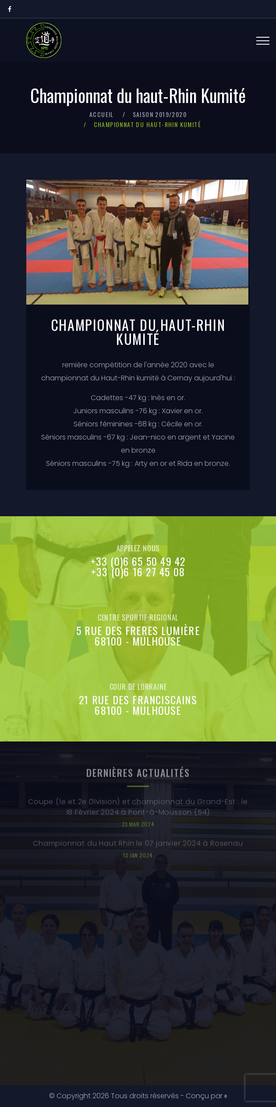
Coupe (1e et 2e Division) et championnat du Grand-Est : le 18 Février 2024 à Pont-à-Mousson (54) (138, 811)
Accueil (101, 114)
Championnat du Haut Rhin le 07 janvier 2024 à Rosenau (138, 847)
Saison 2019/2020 (160, 114)
